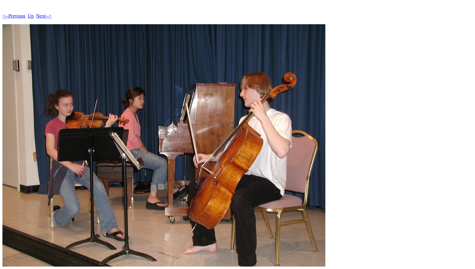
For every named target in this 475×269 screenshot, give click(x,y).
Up (31, 15)
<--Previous (13, 15)
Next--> (43, 15)
